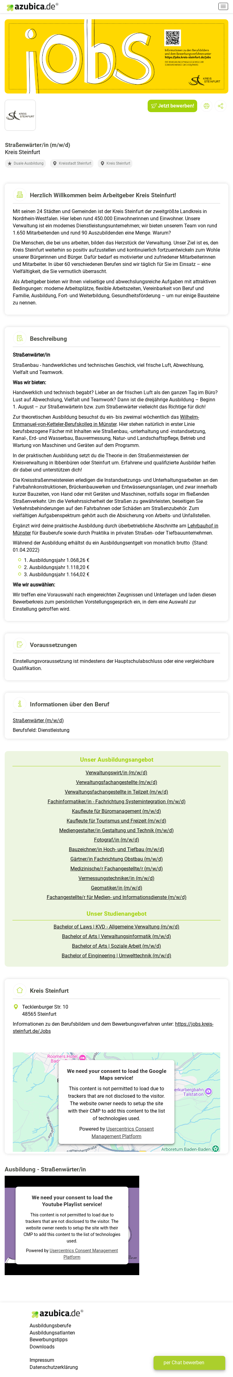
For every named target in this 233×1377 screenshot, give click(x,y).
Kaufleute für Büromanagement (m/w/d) (116, 811)
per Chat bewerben (184, 1363)
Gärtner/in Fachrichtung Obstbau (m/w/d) (116, 859)
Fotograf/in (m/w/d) (116, 840)
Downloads (42, 1347)
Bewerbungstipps (49, 1340)
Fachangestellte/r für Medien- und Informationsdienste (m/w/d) (117, 897)
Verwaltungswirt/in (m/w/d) (116, 773)
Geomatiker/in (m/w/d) (116, 888)
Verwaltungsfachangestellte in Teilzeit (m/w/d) (116, 792)
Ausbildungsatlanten (52, 1333)
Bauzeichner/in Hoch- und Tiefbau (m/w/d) (116, 849)
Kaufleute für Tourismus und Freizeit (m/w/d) (116, 821)
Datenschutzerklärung (54, 1367)
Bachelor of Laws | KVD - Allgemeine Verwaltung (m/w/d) (116, 927)
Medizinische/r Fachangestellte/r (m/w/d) (116, 869)
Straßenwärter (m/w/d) (38, 720)
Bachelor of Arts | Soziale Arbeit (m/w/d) (116, 946)
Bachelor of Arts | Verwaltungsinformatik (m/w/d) (116, 936)
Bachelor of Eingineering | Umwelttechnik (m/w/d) (116, 956)
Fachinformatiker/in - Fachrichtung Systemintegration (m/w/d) (117, 802)
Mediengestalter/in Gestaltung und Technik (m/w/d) (116, 830)
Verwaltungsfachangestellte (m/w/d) (116, 782)
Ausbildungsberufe (50, 1326)
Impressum (42, 1360)
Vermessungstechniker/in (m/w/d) (116, 878)
